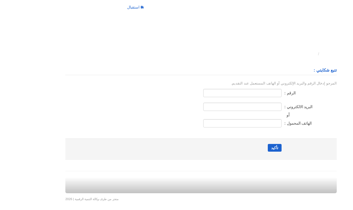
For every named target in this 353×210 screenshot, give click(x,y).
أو (262, 115)
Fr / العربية (55, 7)
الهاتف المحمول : (273, 123)
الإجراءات (84, 7)
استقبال (111, 7)
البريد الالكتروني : (274, 107)
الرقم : (265, 93)
